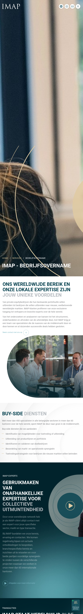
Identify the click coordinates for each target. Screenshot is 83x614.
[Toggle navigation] (78, 6)
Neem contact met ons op (16, 332)
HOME (5, 258)
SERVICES (16, 258)
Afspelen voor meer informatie (19, 583)
